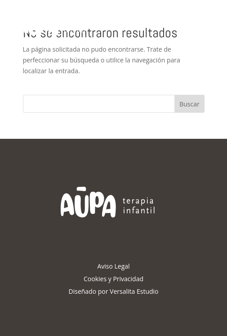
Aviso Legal (113, 266)
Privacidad (128, 278)
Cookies (95, 278)
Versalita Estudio (134, 291)
